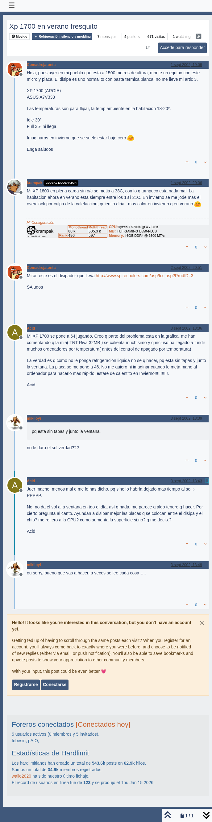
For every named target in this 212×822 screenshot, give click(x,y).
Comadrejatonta (41, 65)
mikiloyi (34, 418)
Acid (31, 328)
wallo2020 (21, 776)
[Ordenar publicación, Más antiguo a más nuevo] (148, 47)
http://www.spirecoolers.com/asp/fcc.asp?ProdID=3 (144, 275)
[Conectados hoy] (103, 724)
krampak (34, 183)
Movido (19, 37)
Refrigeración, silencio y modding (62, 37)
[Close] (202, 622)
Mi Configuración (40, 222)
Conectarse (54, 684)
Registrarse (26, 684)
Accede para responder (182, 47)
